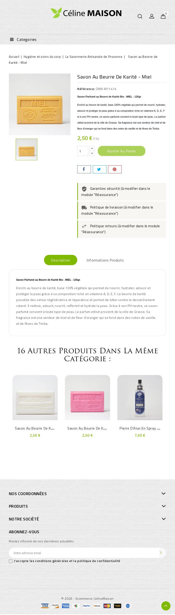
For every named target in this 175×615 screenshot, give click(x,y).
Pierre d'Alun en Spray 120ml (143, 429)
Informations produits (107, 260)
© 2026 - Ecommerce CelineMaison (87, 599)
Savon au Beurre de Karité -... (39, 429)
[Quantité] (82, 151)
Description (58, 260)
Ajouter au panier (121, 151)
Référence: (86, 88)
